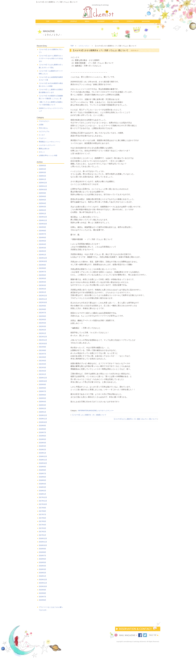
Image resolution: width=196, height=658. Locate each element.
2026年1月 (42, 179)
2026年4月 (42, 169)
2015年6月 (42, 600)
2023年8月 (42, 268)
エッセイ (42, 135)
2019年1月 (42, 453)
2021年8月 (42, 350)
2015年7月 (42, 597)
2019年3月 (42, 446)
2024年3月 (42, 248)
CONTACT (130, 21)
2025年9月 (42, 193)
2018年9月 (42, 467)
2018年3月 (42, 487)
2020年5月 (42, 398)
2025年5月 (42, 200)
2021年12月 (43, 337)
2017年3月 (42, 528)
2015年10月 (43, 586)
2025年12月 (43, 183)
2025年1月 (42, 213)
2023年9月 (42, 265)
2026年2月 (42, 176)
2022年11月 (43, 299)
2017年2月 (42, 531)
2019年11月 (43, 419)
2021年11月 (43, 340)
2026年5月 (42, 165)
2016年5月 (42, 562)
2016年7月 (42, 555)
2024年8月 (42, 231)
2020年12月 (43, 378)
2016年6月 (42, 559)
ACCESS (116, 21)
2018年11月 (43, 460)
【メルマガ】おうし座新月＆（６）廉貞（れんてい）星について (135, 419)
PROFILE (73, 21)
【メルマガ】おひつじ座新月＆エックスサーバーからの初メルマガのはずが (51, 58)
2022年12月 (43, 295)
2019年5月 (42, 439)
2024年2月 (42, 251)
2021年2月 (42, 371)
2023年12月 (43, 258)
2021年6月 (42, 357)
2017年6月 (42, 518)
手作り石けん (43, 128)
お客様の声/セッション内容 (48, 155)
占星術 (41, 125)
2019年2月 (42, 449)
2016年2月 (42, 573)
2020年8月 (42, 388)
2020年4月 (42, 401)
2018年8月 (42, 470)
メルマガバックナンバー (105, 410)
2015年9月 (42, 590)
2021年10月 (43, 343)
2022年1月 (42, 333)
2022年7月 (42, 313)
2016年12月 (43, 538)
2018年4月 (42, 484)
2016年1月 (42, 576)
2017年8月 (42, 511)
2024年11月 (43, 220)
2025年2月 (42, 210)
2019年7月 (42, 432)
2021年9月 (42, 347)
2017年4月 (42, 525)
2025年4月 (42, 203)
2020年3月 (42, 405)
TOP (47, 21)
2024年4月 (42, 244)
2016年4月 (42, 566)
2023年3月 (42, 285)
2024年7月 (42, 234)
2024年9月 (42, 227)
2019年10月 (43, 422)
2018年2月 (42, 491)
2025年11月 (43, 186)
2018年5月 (42, 480)
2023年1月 (42, 292)
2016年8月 (42, 552)
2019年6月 (42, 436)
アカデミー (42, 138)
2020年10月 (43, 381)
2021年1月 (42, 374)
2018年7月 (42, 473)
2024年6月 (42, 237)
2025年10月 (43, 189)
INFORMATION (83, 410)
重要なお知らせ (44, 148)
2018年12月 (43, 456)
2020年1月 (42, 412)
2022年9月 (42, 306)
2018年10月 (43, 463)
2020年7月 (42, 391)
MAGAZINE (146, 21)
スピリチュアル (44, 131)
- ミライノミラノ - (84, 46)
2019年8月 (42, 429)
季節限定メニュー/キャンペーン (49, 142)
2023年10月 (43, 261)
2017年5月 (42, 521)
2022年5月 (42, 319)
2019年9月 (42, 425)
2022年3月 (42, 326)
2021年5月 (42, 361)
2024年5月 (42, 241)
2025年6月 (42, 196)
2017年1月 (42, 535)
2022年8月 (42, 309)
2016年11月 (43, 542)
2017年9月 (42, 508)
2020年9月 (42, 384)
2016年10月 (43, 545)
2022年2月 (42, 330)
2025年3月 (42, 207)
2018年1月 (42, 494)
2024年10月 (43, 224)
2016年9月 (42, 549)
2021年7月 (42, 354)
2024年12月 (43, 217)
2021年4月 (42, 364)
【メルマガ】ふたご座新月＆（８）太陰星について (89, 415)
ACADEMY (101, 21)
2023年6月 (42, 275)
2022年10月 (43, 302)
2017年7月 (42, 514)
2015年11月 (43, 583)
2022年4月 (42, 323)
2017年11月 (43, 501)
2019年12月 (43, 415)
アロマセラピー (44, 121)
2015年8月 (42, 593)
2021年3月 (42, 367)
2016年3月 (42, 569)
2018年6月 (42, 477)
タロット (42, 152)
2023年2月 (42, 289)
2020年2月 (42, 408)
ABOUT (59, 21)
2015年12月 (43, 579)
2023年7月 (42, 272)
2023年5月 (42, 278)
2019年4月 (42, 443)
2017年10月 (43, 504)
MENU (87, 21)
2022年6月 (42, 316)
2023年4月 (42, 282)
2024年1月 (42, 255)
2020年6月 (42, 395)
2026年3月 (42, 172)
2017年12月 (43, 497)
